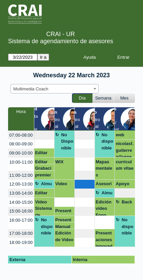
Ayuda (89, 57)
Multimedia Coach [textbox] (30, 88)
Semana (103, 98)
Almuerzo (46, 185)
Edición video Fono (103, 207)
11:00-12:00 (21, 175)
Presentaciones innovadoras (104, 238)
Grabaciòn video (44, 168)
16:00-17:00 (21, 220)
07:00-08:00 (21, 135)
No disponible (107, 141)
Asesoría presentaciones (104, 185)
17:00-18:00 (21, 233)
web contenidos (125, 136)
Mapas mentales (104, 168)
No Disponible (67, 141)
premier (43, 174)
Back (127, 201)
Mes (124, 98)
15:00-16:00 (21, 211)
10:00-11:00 (21, 162)
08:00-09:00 (21, 143)
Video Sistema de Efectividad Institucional (43, 207)
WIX (59, 161)
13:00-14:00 (21, 193)
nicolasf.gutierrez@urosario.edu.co (125, 149)
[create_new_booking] (44, 135)
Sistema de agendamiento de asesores (60, 41)
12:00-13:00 (21, 184)
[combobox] (54, 88)
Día (82, 98)
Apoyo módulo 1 (124, 185)
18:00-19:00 (21, 242)
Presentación (63, 212)
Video (61, 183)
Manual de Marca (62, 226)
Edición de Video (64, 236)
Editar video (41, 154)
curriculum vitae (125, 165)
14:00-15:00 (21, 202)
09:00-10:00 (21, 153)
